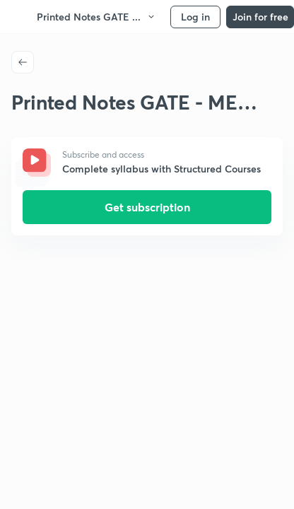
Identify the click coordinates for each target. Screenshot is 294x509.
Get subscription (147, 206)
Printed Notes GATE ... (96, 16)
